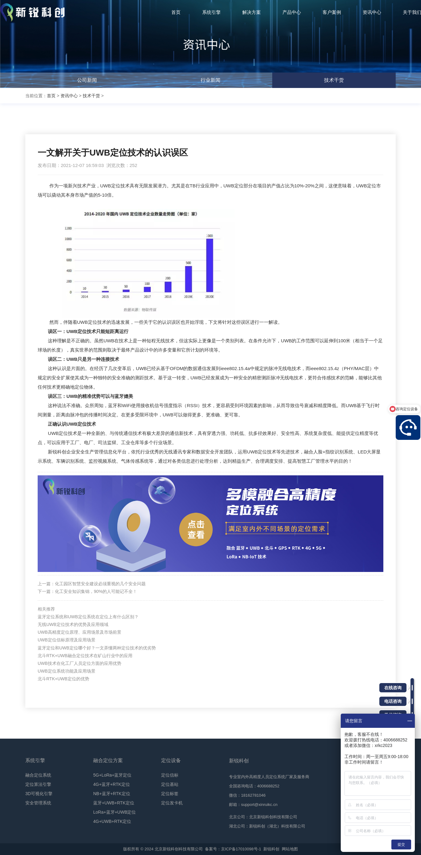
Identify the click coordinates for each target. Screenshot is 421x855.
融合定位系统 (38, 775)
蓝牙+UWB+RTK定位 (113, 802)
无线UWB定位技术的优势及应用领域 (73, 624)
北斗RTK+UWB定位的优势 (63, 678)
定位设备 (171, 760)
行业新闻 (210, 80)
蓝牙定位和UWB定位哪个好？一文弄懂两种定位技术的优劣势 (97, 647)
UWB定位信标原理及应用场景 (66, 639)
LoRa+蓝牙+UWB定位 (114, 812)
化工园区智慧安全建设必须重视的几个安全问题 (100, 583)
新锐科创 (271, 849)
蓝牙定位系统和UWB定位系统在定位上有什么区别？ (88, 616)
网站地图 (290, 849)
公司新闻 (87, 80)
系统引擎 (35, 760)
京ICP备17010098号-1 (241, 849)
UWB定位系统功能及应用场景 (66, 671)
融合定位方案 (108, 760)
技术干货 (334, 80)
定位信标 (169, 775)
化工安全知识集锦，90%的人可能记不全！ (96, 591)
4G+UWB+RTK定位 (112, 821)
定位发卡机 (172, 802)
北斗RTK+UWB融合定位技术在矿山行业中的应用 (85, 655)
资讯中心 (69, 95)
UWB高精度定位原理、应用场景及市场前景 (79, 632)
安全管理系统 (38, 802)
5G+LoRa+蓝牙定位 (112, 775)
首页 (51, 95)
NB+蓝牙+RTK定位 (111, 793)
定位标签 (169, 793)
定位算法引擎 (38, 784)
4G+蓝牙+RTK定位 (111, 784)
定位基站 (169, 784)
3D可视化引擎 (38, 793)
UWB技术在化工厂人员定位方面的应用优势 (79, 663)
